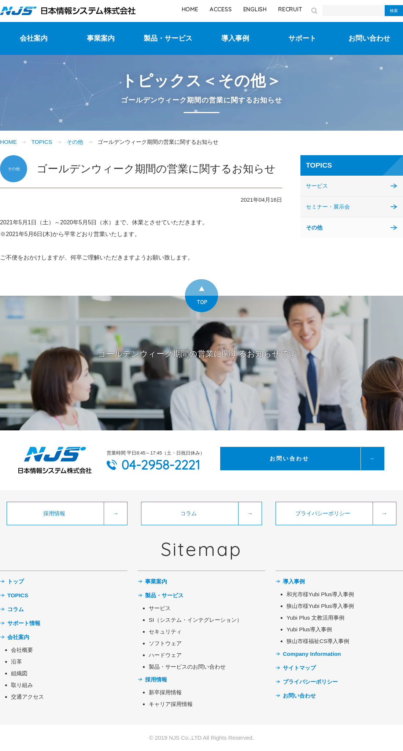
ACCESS (221, 9)
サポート (302, 38)
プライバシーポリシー (310, 682)
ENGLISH (255, 9)
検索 (394, 10)
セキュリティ (165, 631)
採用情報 (156, 679)
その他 (75, 142)
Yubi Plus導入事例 (309, 629)
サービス (317, 186)
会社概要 (22, 650)
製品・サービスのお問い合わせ (187, 667)
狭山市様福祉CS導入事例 (317, 641)
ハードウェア (165, 655)
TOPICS (41, 142)
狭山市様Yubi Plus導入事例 (320, 606)
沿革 (16, 661)
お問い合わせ (369, 38)
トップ (15, 581)
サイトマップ (299, 668)
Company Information (312, 654)
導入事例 (235, 38)
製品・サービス (168, 38)
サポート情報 (23, 623)
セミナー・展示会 (328, 206)
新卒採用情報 (165, 692)
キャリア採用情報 (171, 704)
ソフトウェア (165, 643)
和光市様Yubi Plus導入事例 (320, 594)
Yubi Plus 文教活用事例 (315, 617)
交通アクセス (27, 697)
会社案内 (34, 38)
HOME (190, 9)
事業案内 (101, 38)
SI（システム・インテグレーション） (195, 620)
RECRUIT (290, 9)
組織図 (19, 673)
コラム (15, 609)
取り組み (22, 685)
